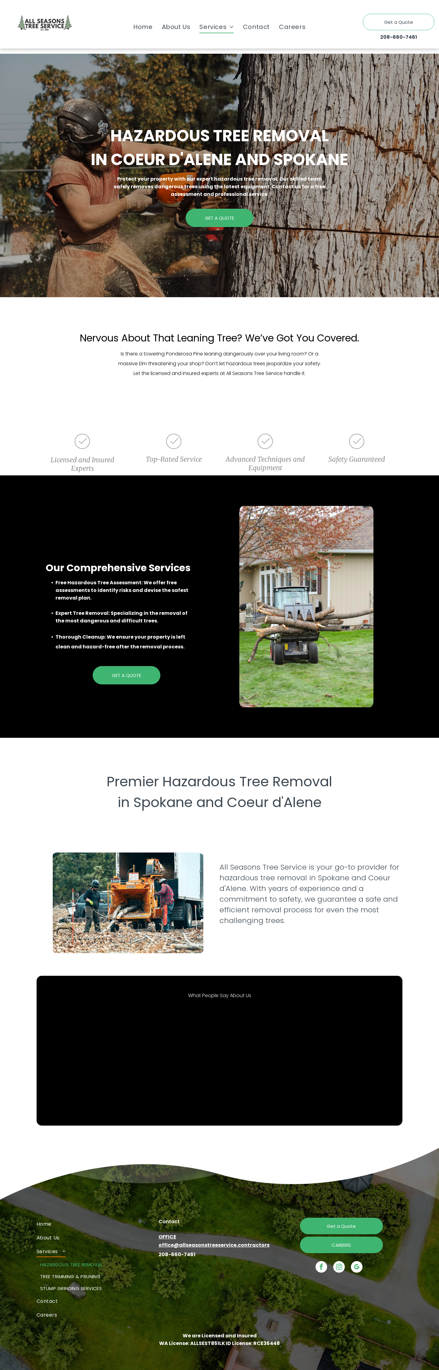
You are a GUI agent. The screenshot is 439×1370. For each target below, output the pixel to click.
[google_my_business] (356, 1267)
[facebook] (321, 1267)
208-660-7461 (398, 37)
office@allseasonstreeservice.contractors (214, 1245)
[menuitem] (143, 26)
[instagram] (339, 1267)
